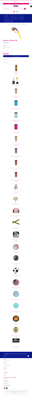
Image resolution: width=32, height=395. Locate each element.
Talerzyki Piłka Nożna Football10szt (16, 275)
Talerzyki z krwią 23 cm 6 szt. (16, 251)
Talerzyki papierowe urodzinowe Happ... (16, 299)
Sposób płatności (6, 363)
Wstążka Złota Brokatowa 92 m (16, 96)
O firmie (5, 370)
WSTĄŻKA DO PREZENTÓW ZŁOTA (16, 144)
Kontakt (5, 369)
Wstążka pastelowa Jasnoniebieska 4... (16, 120)
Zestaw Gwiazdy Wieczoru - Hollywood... (16, 84)
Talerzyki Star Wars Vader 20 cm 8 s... (16, 263)
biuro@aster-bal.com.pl (8, 385)
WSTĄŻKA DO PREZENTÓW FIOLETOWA (16, 156)
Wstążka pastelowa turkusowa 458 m (16, 108)
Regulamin (5, 362)
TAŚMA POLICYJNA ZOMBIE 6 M (16, 227)
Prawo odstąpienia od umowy (7, 364)
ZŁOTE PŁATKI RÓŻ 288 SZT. (16, 72)
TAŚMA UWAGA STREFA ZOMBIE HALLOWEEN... (16, 215)
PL (16, 1)
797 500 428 (6, 383)
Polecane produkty (6, 62)
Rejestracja (22, 3)
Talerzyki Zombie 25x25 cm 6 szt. (16, 239)
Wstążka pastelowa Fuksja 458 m (16, 132)
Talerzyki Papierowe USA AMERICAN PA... (16, 287)
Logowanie (9, 3)
